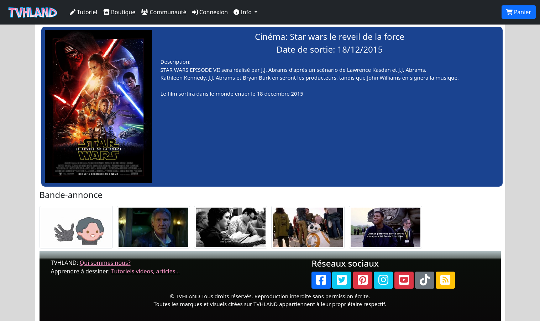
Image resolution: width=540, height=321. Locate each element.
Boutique (119, 12)
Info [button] (243, 12)
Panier (518, 12)
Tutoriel (84, 12)
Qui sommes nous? (105, 263)
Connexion (210, 12)
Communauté (163, 12)
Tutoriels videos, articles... (145, 271)
